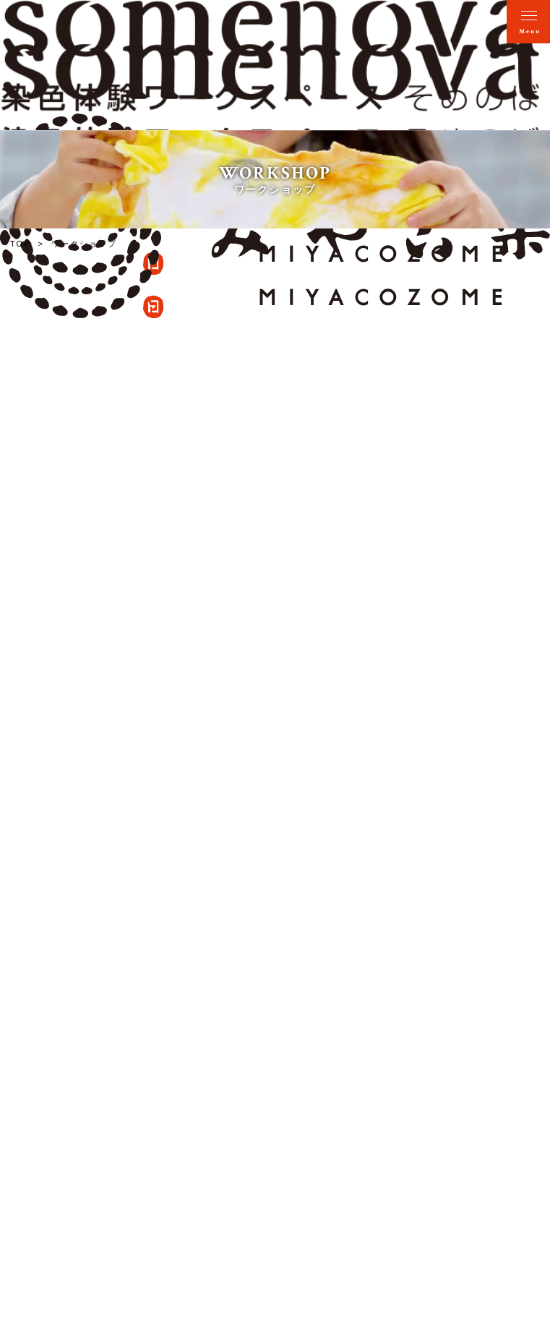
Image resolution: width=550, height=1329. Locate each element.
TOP (20, 243)
